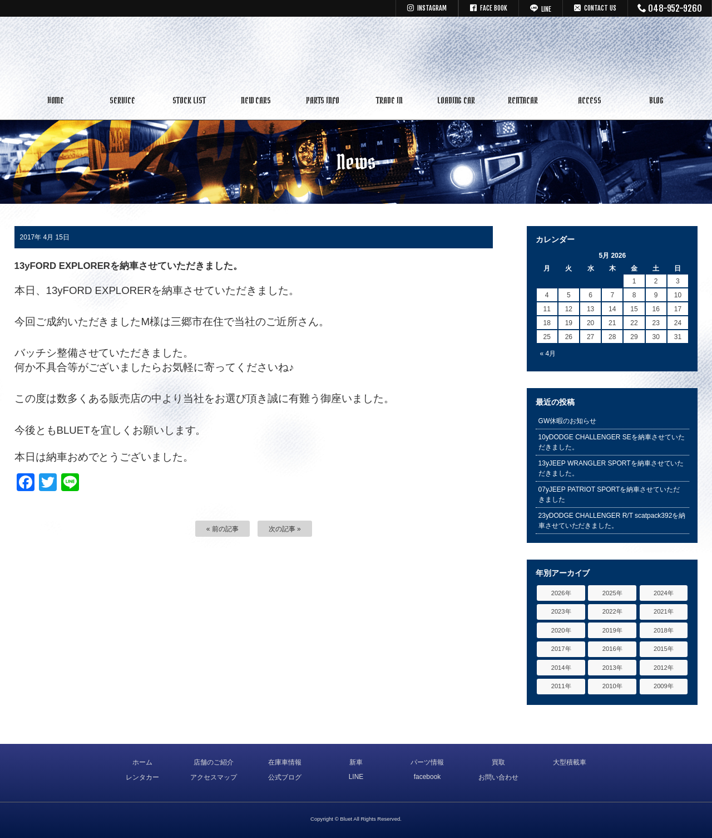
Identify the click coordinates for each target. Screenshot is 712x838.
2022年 (612, 611)
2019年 (612, 630)
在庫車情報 (284, 762)
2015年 (664, 648)
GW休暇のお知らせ (567, 421)
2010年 (612, 686)
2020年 (561, 630)
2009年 (664, 686)
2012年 (664, 667)
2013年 (612, 667)
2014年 (561, 667)
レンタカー (142, 777)
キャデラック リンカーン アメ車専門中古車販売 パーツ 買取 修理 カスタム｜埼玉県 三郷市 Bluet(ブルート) (356, 52)
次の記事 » (285, 529)
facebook (427, 777)
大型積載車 (569, 762)
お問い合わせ (498, 777)
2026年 (561, 593)
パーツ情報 (427, 762)
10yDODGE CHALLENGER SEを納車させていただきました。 (611, 442)
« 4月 (548, 353)
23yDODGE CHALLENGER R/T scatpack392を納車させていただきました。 (612, 521)
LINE (356, 777)
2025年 (612, 593)
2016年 (612, 648)
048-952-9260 (670, 8)
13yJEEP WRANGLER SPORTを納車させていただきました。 (611, 468)
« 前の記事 (222, 529)
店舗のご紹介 (214, 762)
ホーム (142, 762)
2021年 (664, 611)
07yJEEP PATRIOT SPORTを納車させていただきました (609, 494)
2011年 (561, 686)
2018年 (664, 630)
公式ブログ (284, 777)
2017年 (561, 648)
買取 (498, 762)
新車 (356, 762)
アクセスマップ (213, 777)
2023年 (561, 611)
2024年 (664, 593)
